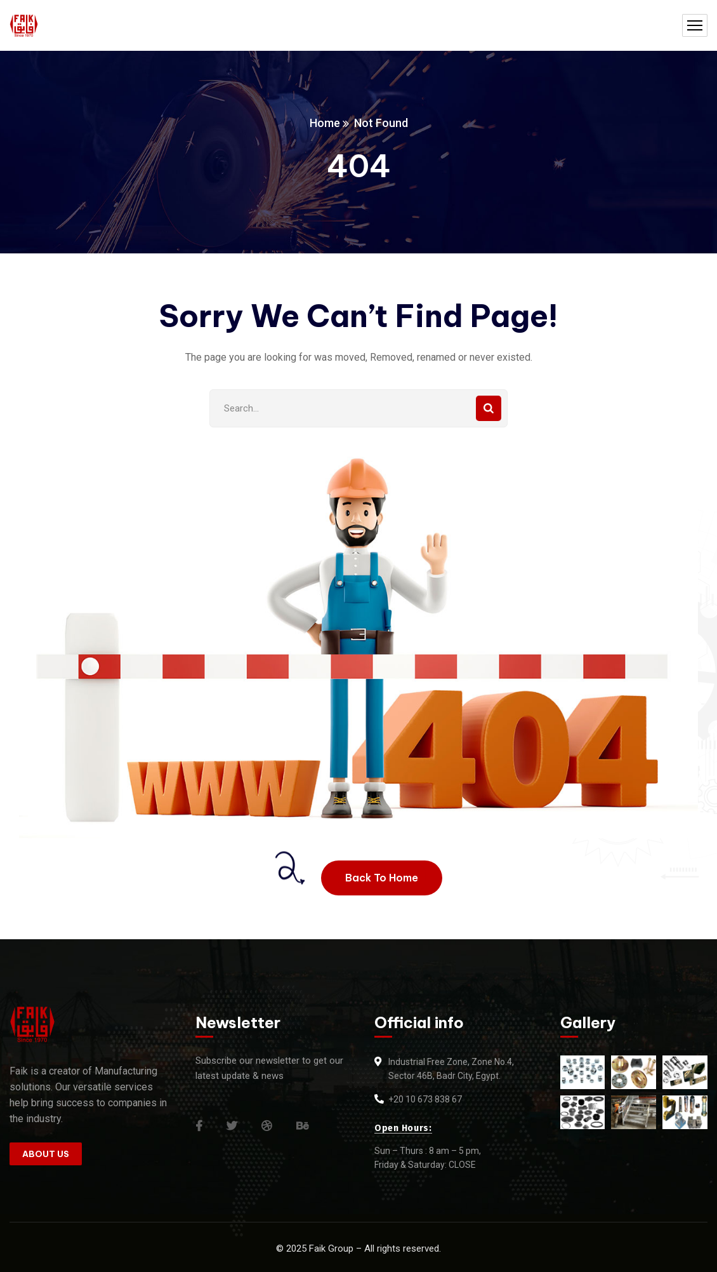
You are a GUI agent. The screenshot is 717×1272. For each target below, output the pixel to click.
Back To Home (381, 877)
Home (325, 123)
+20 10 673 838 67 (425, 1099)
